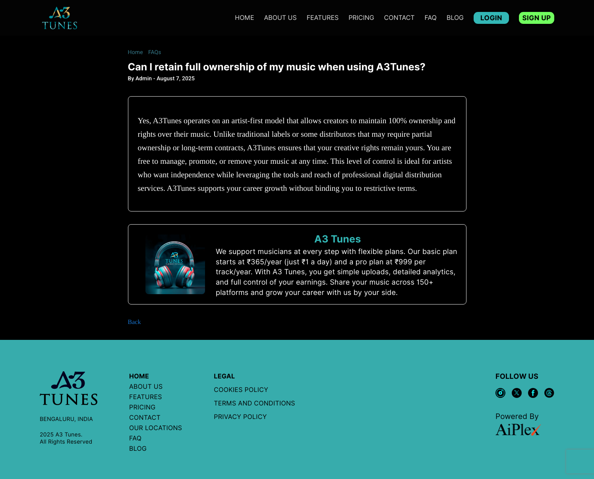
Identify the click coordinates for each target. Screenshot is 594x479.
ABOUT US (280, 17)
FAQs (154, 52)
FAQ (431, 17)
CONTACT (399, 17)
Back (134, 322)
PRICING (361, 17)
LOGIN (491, 18)
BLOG (455, 17)
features (323, 17)
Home (244, 17)
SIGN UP (536, 18)
